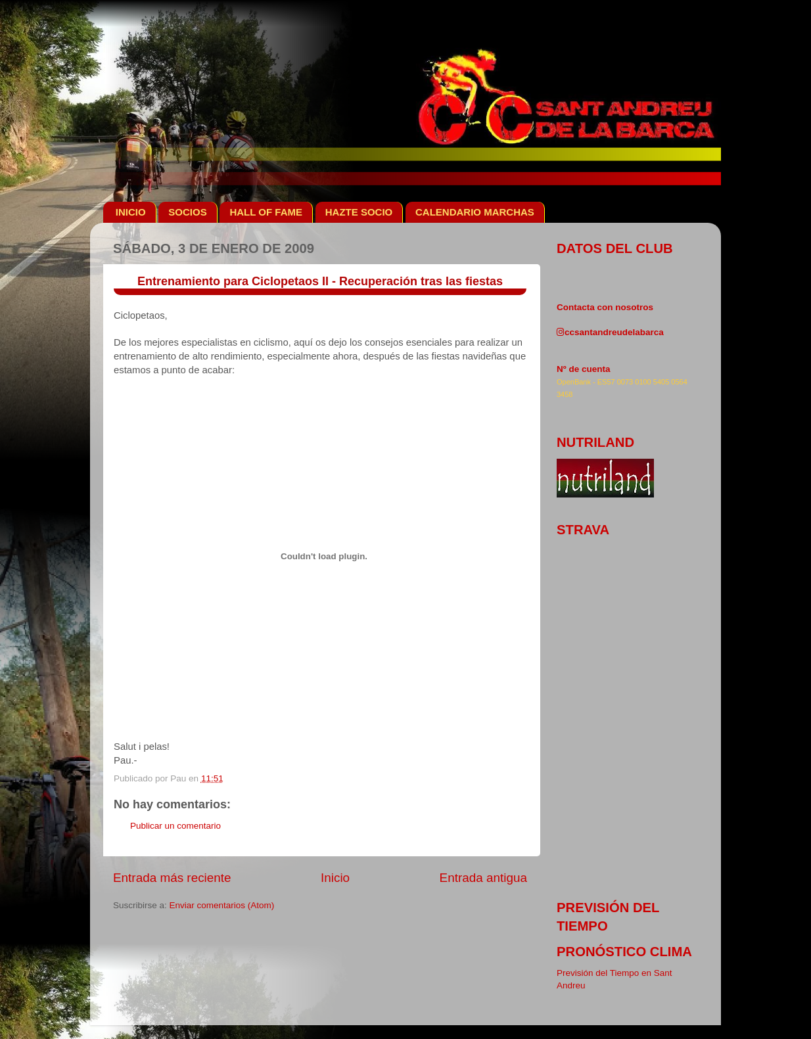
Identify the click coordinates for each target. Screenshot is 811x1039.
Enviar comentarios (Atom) (222, 905)
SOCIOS (187, 212)
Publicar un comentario (175, 826)
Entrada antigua (483, 878)
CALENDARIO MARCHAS (474, 212)
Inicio (335, 878)
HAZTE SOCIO (359, 212)
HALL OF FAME (265, 212)
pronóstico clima (624, 951)
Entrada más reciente (172, 878)
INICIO (131, 212)
